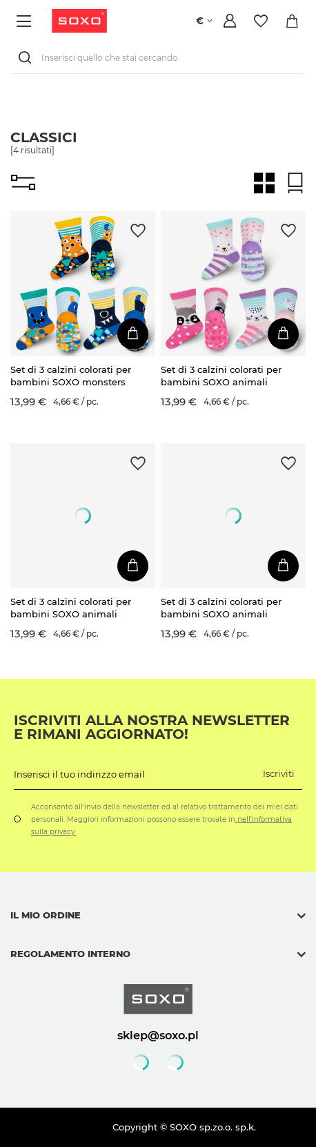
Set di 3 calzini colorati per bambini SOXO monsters (70, 375)
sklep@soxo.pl (158, 1035)
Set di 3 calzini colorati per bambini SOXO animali (221, 375)
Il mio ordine (45, 915)
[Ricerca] (27, 57)
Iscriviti (279, 773)
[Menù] (25, 21)
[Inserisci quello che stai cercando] (158, 57)
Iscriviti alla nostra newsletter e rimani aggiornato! (152, 727)
